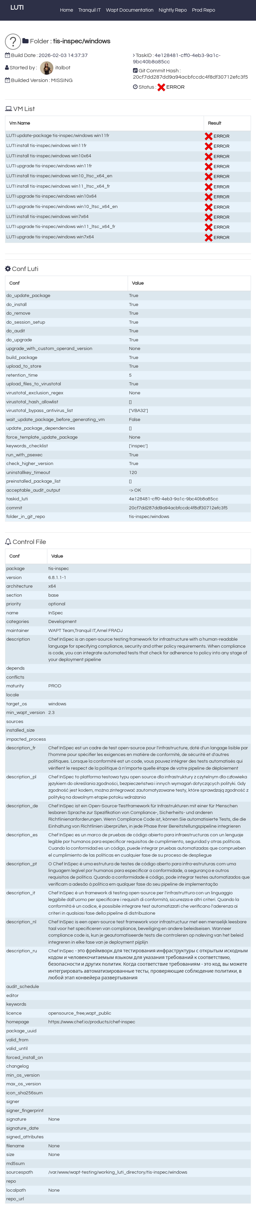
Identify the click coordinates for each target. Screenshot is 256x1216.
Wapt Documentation (129, 10)
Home (66, 10)
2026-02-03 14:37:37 (63, 55)
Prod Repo (203, 10)
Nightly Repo (173, 10)
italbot (61, 67)
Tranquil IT (89, 10)
